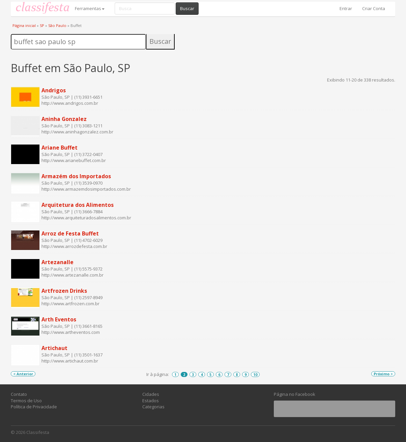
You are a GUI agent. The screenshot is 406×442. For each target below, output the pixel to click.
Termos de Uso (26, 401)
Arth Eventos (58, 319)
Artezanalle (57, 262)
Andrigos (53, 90)
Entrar (346, 8)
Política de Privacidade (34, 407)
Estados (150, 401)
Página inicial (24, 25)
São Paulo (57, 25)
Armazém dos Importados (76, 176)
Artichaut (54, 348)
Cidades (150, 394)
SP (42, 25)
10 (255, 374)
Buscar (187, 8)
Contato (19, 394)
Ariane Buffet (59, 147)
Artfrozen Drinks (64, 290)
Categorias (153, 407)
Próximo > (383, 373)
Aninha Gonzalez (64, 119)
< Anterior (23, 373)
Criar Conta (373, 8)
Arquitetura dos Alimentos (77, 205)
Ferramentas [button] (90, 8)
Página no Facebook (294, 394)
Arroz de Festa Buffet (70, 233)
